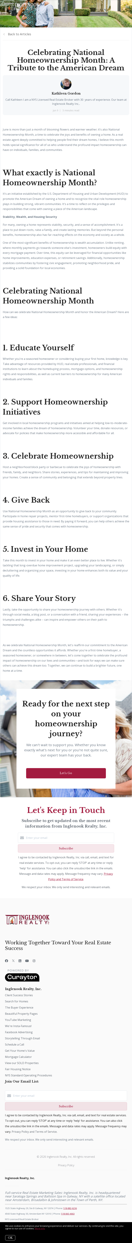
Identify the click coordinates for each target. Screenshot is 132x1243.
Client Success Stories (19, 995)
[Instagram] (34, 961)
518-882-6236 (70, 1208)
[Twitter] (13, 961)
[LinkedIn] (20, 961)
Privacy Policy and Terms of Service (34, 1132)
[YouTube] (27, 961)
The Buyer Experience (19, 1007)
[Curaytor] (22, 981)
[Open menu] (127, 6)
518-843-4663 (68, 1213)
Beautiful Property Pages (21, 1014)
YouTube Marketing (18, 1020)
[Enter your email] (69, 837)
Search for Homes (16, 1001)
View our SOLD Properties (22, 1063)
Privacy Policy (66, 1165)
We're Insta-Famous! (18, 1026)
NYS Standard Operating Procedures (28, 1075)
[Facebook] (6, 961)
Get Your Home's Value (20, 1051)
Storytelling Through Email (22, 1038)
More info (40, 1228)
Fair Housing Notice (18, 1069)
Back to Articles (19, 34)
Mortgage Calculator (18, 1057)
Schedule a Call (14, 1044)
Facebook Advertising (19, 1032)
